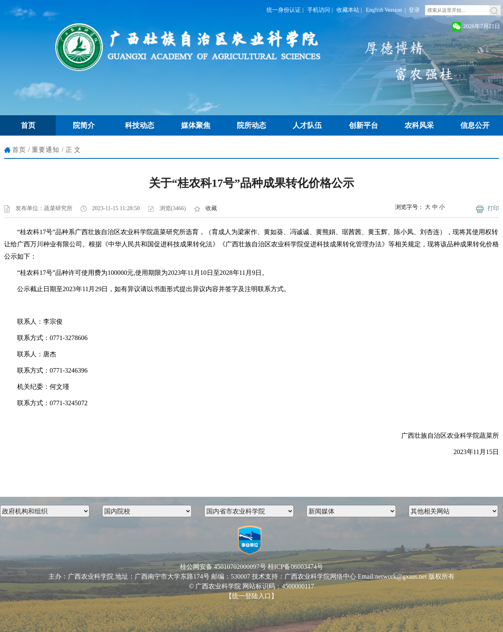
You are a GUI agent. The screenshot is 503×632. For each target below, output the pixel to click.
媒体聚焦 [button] (195, 125)
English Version (384, 10)
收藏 (211, 208)
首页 (19, 149)
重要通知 (45, 149)
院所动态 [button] (251, 125)
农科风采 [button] (419, 125)
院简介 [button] (84, 125)
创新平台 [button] (363, 125)
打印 (493, 208)
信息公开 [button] (475, 125)
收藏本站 (348, 10)
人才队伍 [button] (307, 125)
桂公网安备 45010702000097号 (223, 566)
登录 (414, 10)
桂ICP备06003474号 (296, 566)
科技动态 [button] (139, 125)
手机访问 (318, 10)
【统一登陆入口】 (251, 595)
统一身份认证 (284, 10)
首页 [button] (28, 125)
